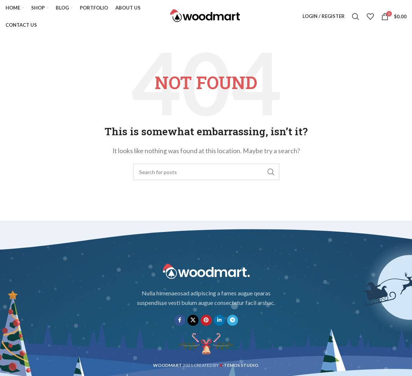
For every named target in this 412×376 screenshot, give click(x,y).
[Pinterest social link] (206, 320)
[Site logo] (206, 15)
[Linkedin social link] (219, 320)
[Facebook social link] (179, 320)
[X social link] (193, 320)
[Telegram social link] (232, 320)
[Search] (355, 16)
